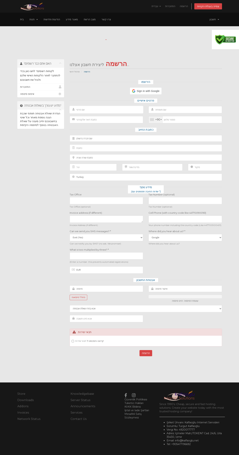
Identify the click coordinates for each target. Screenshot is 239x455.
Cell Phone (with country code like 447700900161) (177, 212)
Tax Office (76, 194)
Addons (22, 406)
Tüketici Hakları (133, 403)
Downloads (25, 400)
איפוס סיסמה (41, 94)
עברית (156, 6)
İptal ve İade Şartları (136, 410)
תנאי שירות (80, 340)
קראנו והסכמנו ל (89, 340)
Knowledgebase (82, 393)
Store (21, 393)
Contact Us (78, 419)
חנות (33, 19)
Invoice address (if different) (86, 212)
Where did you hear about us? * (167, 231)
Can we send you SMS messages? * (90, 231)
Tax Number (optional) (162, 194)
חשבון (214, 19)
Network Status (28, 419)
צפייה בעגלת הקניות (208, 6)
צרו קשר (106, 19)
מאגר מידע (72, 19)
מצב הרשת (90, 19)
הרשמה (184, 6)
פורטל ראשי (75, 71)
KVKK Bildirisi (132, 406)
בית (22, 19)
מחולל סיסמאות (78, 297)
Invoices (23, 412)
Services (76, 412)
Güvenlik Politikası (135, 399)
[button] (146, 91)
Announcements (83, 406)
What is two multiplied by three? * (89, 249)
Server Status (80, 400)
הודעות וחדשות (52, 19)
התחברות (170, 6)
